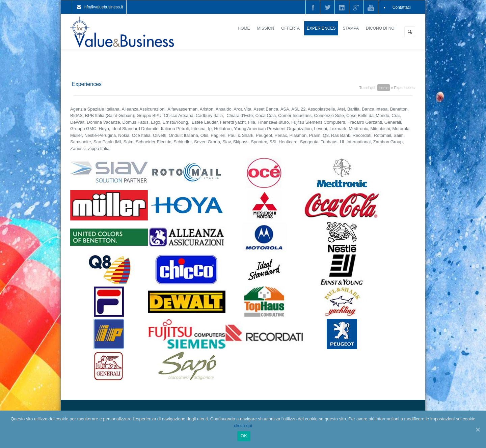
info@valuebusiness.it (103, 7)
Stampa (351, 28)
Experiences (321, 28)
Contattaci (402, 7)
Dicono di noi (381, 28)
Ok (244, 435)
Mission (265, 28)
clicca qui (243, 425)
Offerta (290, 28)
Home (244, 28)
